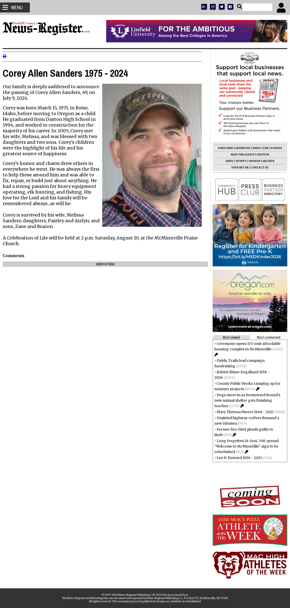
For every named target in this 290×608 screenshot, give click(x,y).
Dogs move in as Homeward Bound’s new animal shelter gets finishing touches (245, 400)
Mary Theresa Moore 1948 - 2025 (243, 412)
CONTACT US (257, 167)
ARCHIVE (266, 161)
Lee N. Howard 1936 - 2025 (237, 458)
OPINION (252, 161)
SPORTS (238, 161)
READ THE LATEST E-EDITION (248, 154)
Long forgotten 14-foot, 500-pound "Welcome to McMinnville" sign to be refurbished (244, 446)
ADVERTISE (240, 148)
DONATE (274, 148)
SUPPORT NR (237, 167)
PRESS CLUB (258, 148)
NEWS (227, 161)
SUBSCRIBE (223, 148)
